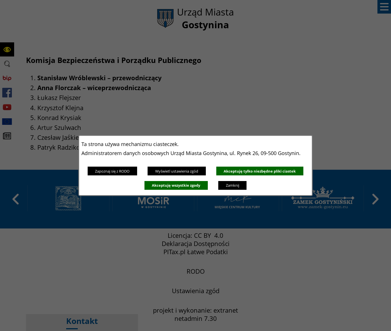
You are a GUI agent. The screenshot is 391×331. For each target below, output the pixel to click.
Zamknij (232, 185)
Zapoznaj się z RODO (112, 171)
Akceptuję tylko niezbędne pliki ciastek (260, 171)
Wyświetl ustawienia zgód (176, 171)
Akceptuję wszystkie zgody (176, 185)
